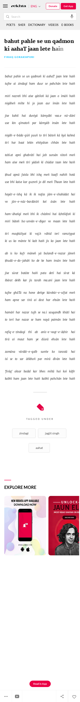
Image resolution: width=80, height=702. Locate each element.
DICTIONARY (36, 25)
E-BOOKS (67, 25)
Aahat (39, 448)
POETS (10, 25)
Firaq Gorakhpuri (19, 57)
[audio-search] (71, 16)
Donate (53, 6)
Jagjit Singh (52, 433)
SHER (21, 25)
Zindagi (24, 433)
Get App (68, 6)
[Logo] (18, 6)
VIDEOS (53, 25)
